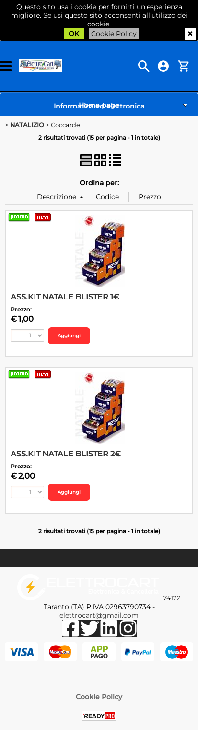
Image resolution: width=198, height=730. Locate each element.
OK (74, 33)
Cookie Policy (114, 33)
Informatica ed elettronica (99, 106)
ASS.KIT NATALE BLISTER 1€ (65, 296)
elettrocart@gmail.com (99, 615)
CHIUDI (190, 34)
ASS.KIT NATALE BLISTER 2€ (66, 453)
